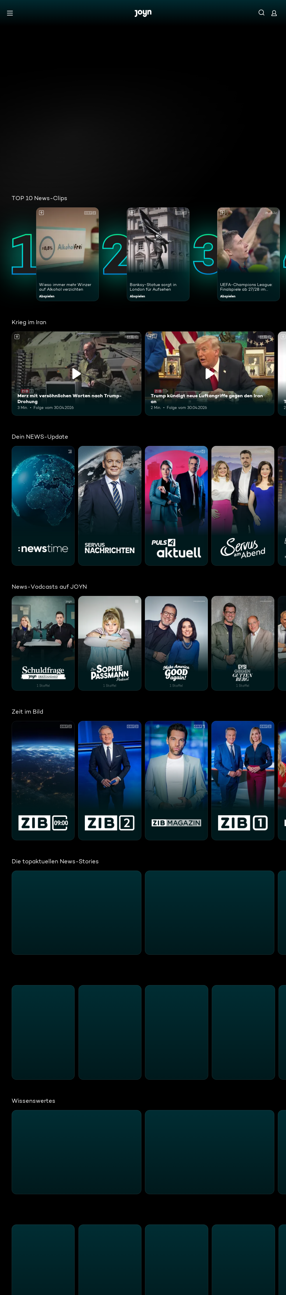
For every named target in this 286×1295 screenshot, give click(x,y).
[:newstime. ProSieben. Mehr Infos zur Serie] (43, 506)
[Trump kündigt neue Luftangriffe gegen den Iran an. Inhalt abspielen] (210, 373)
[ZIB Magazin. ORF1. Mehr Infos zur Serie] (176, 781)
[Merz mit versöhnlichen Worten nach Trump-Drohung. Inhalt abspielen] (76, 373)
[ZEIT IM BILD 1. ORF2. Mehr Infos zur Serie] (242, 781)
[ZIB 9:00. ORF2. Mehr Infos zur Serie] (43, 781)
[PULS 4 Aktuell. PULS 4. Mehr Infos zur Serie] (176, 506)
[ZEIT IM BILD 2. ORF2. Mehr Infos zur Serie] (109, 781)
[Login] (274, 13)
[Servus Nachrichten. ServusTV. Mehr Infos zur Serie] (109, 506)
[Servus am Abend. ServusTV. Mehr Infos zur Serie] (242, 506)
